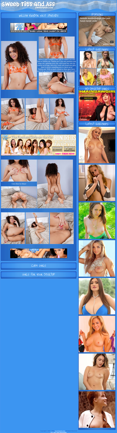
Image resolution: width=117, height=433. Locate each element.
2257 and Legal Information (58, 432)
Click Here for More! (19, 184)
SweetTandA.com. (60, 431)
